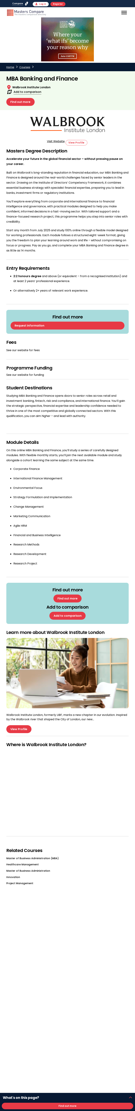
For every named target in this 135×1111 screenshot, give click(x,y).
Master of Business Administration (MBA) (32, 858)
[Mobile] (124, 13)
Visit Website (56, 141)
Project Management (19, 883)
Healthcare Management (22, 864)
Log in (40, 4)
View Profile (76, 142)
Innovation (13, 877)
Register (58, 4)
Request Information (29, 326)
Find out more (20, 102)
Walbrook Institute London (31, 87)
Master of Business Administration (28, 870)
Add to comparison (27, 92)
